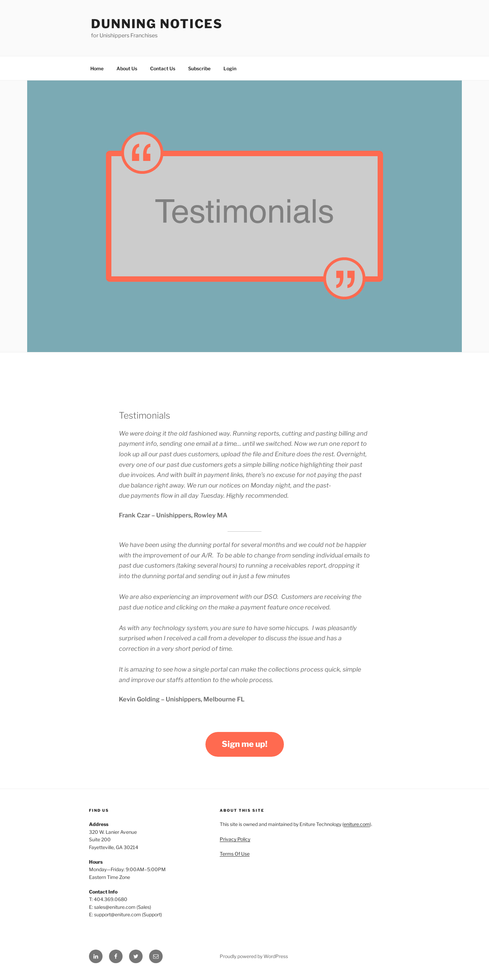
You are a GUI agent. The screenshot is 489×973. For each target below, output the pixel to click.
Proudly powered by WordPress (254, 956)
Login (229, 68)
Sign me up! (245, 744)
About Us (126, 68)
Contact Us (162, 68)
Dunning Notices (157, 23)
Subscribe (199, 68)
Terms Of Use (235, 854)
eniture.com (357, 824)
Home (97, 68)
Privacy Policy (235, 839)
